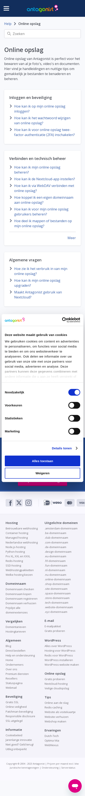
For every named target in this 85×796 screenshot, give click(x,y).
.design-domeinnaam (58, 552)
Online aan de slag (56, 703)
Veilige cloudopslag (57, 688)
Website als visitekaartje (60, 712)
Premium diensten (17, 674)
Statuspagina (14, 683)
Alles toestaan (42, 461)
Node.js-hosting (15, 547)
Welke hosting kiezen (19, 575)
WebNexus (52, 745)
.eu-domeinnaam (55, 556)
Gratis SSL (12, 702)
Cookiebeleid (14, 735)
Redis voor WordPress (59, 655)
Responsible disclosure (20, 716)
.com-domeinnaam (56, 542)
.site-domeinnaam (56, 589)
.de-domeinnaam (55, 547)
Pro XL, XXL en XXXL (18, 556)
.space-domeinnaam (58, 593)
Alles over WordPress (58, 646)
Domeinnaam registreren (22, 598)
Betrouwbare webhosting (22, 528)
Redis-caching (53, 707)
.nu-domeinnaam (55, 575)
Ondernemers (15, 664)
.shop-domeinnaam (57, 584)
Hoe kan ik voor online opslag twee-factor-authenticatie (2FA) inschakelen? (44, 132)
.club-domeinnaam (56, 537)
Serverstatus (68, 767)
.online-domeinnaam (58, 579)
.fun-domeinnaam (56, 565)
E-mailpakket (53, 626)
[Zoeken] (42, 34)
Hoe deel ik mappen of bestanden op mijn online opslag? (43, 223)
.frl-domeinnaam (55, 561)
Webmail (11, 688)
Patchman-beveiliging (19, 711)
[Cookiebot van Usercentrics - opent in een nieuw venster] (62, 320)
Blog (8, 646)
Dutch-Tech (52, 736)
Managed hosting (17, 537)
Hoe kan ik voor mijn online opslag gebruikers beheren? (41, 212)
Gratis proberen (55, 631)
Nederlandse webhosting (22, 542)
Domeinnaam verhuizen (21, 603)
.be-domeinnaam (55, 533)
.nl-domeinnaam (55, 570)
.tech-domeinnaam (56, 602)
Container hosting (17, 533)
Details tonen (62, 448)
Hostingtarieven (16, 631)
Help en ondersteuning (20, 655)
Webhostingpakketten (20, 570)
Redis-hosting (14, 561)
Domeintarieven (16, 627)
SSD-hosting (13, 565)
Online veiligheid (16, 707)
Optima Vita (52, 740)
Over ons (11, 669)
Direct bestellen (15, 650)
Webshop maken (55, 721)
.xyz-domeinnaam (56, 612)
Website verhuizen (57, 717)
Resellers (12, 678)
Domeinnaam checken (20, 589)
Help (7, 23)
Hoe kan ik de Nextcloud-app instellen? (44, 179)
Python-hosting (15, 552)
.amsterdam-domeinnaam (61, 528)
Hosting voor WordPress (60, 650)
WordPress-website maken (62, 664)
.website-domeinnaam (59, 607)
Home (9, 660)
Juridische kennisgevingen (24, 767)
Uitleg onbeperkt (16, 749)
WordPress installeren (59, 660)
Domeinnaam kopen (18, 594)
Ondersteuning (50, 767)
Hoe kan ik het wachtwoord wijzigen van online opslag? (42, 120)
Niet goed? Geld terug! (20, 744)
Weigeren (42, 473)
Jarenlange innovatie (19, 740)
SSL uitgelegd (14, 721)
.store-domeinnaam (57, 598)
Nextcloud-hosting (56, 684)
